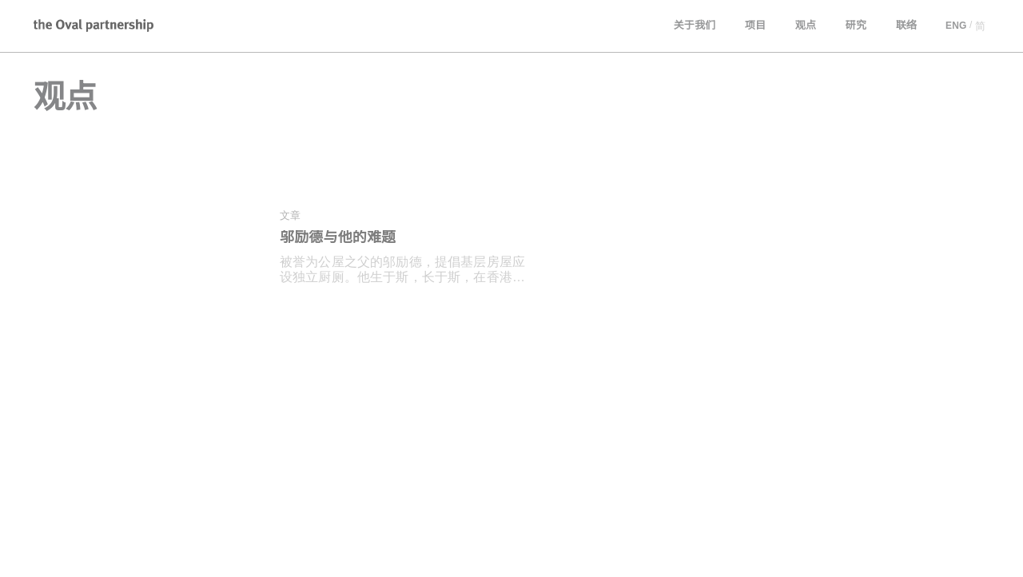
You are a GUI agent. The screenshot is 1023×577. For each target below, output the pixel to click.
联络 (906, 26)
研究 (856, 26)
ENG (955, 26)
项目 (756, 26)
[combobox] (136, 475)
